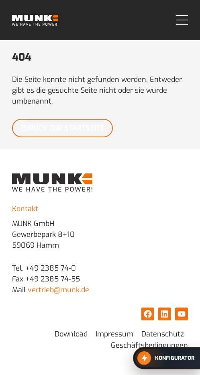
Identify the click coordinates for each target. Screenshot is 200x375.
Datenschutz (162, 334)
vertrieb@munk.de (58, 290)
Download (71, 334)
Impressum (114, 334)
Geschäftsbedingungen (149, 345)
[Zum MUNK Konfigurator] (166, 358)
